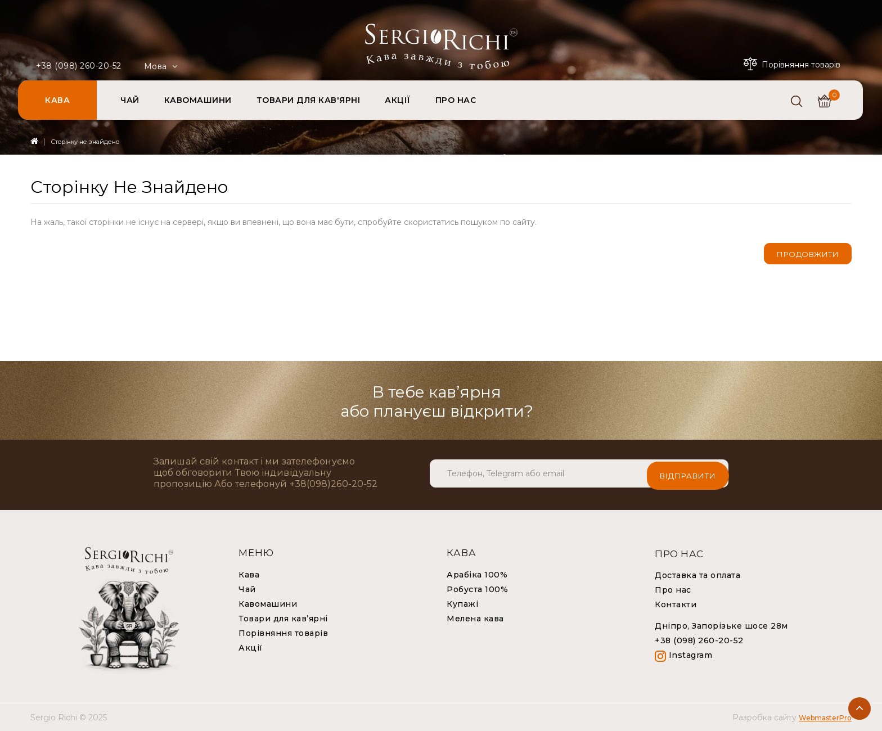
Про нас (673, 590)
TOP (859, 708)
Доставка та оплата (697, 575)
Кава (248, 575)
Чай (247, 589)
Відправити (688, 473)
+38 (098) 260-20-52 (79, 65)
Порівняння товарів (283, 633)
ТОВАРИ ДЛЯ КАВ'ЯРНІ (308, 100)
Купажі (462, 604)
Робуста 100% (477, 589)
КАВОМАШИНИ (198, 100)
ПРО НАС (455, 100)
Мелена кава (475, 618)
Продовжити (808, 254)
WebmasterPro (825, 718)
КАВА (57, 100)
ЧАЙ (130, 100)
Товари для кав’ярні (283, 618)
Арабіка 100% (477, 575)
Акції (250, 648)
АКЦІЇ (398, 100)
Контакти (675, 604)
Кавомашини (267, 604)
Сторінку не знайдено (85, 142)
